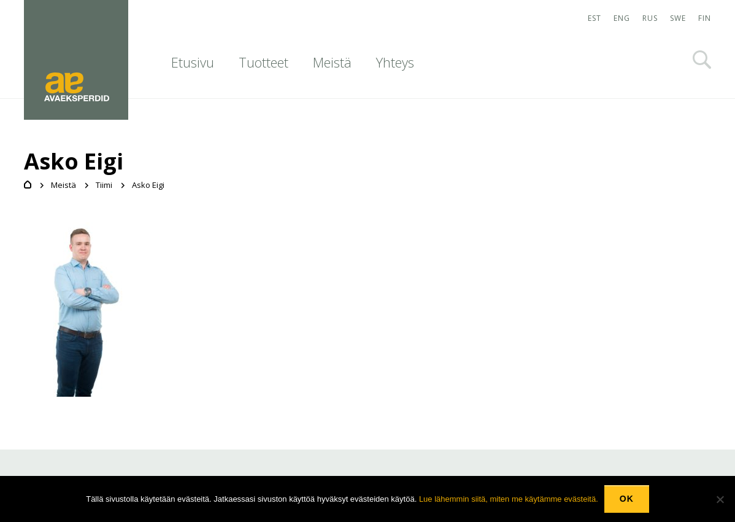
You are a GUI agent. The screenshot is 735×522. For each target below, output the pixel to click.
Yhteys (395, 62)
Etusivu (192, 62)
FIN (704, 18)
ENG (622, 18)
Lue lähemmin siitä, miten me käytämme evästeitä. (508, 499)
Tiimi (104, 184)
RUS (650, 18)
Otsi (702, 59)
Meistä (332, 62)
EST (594, 18)
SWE (678, 18)
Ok (627, 499)
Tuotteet (263, 62)
